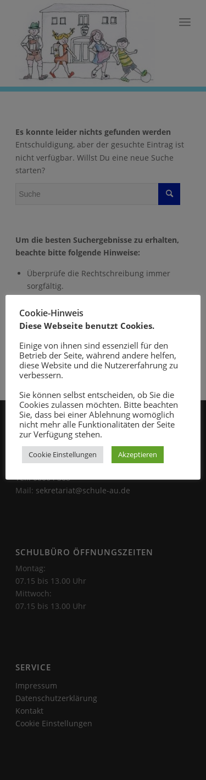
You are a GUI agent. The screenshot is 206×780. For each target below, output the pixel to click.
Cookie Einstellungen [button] (63, 454)
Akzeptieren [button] (137, 454)
